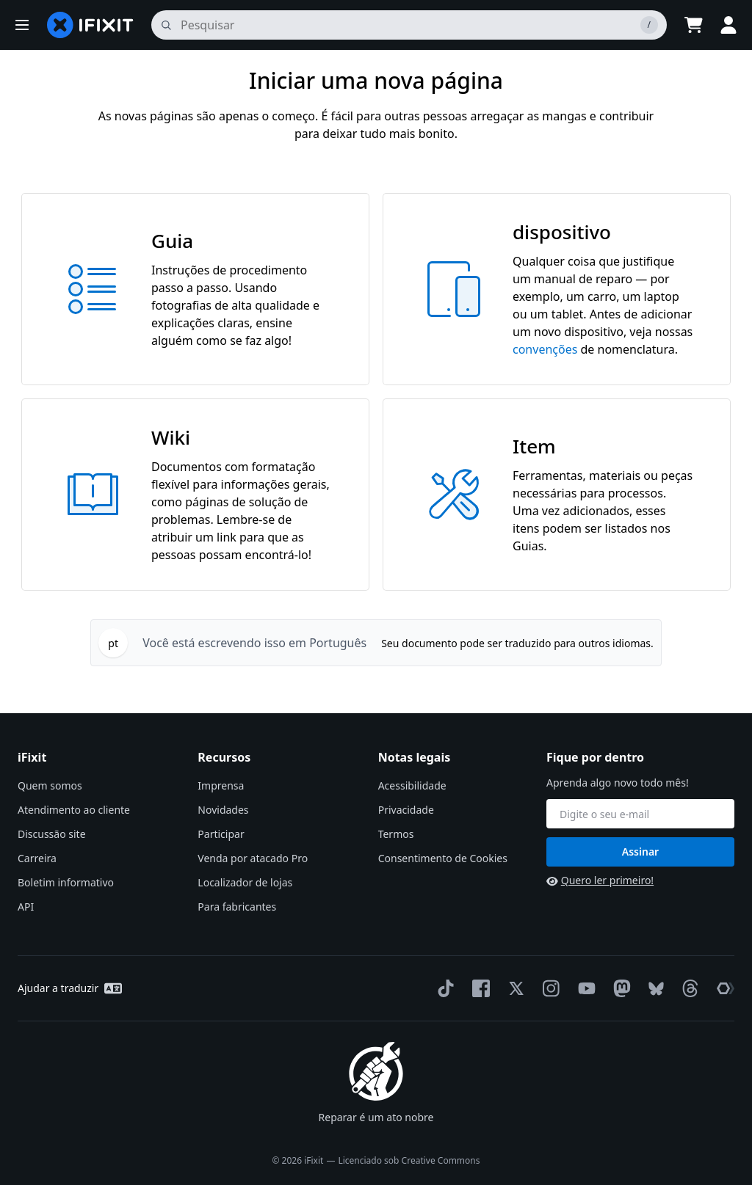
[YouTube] (584, 988)
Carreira (37, 858)
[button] (22, 25)
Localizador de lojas (245, 882)
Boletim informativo (66, 882)
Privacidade (406, 810)
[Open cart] (693, 25)
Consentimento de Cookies (442, 858)
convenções (545, 349)
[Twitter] (513, 988)
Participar (221, 834)
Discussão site (52, 834)
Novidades (223, 810)
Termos (396, 834)
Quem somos (50, 785)
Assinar (640, 851)
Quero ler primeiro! (600, 880)
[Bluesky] (653, 988)
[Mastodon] (619, 988)
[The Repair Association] (722, 988)
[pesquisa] (409, 25)
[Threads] (687, 988)
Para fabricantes (237, 907)
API (26, 907)
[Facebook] (478, 988)
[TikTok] (443, 988)
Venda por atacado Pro (253, 858)
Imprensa (221, 785)
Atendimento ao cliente (74, 810)
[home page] (90, 25)
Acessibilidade (412, 785)
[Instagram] (548, 988)
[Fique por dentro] (640, 813)
